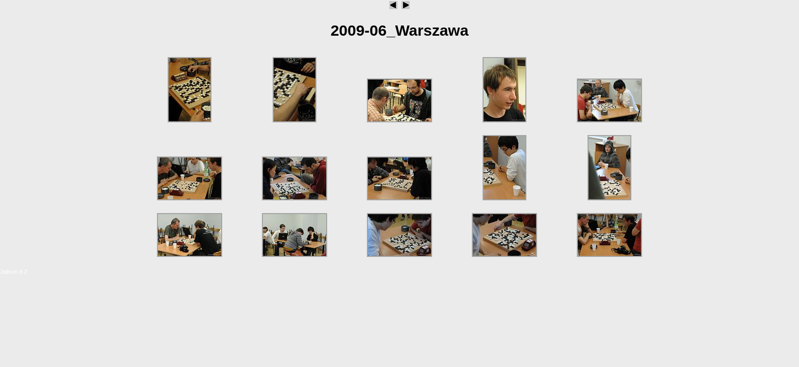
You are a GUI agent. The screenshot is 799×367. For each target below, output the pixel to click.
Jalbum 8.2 (13, 272)
